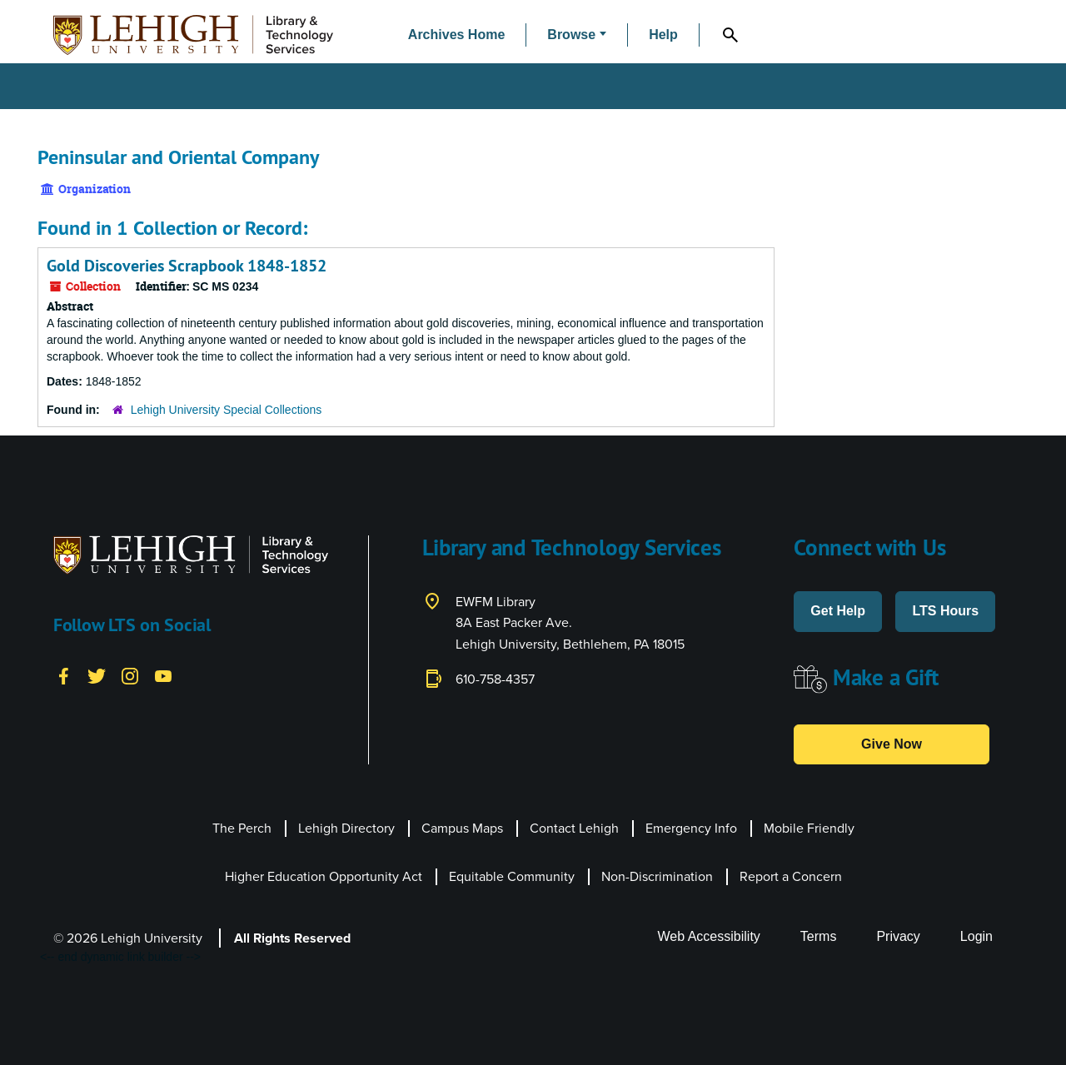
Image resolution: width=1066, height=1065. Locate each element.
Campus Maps (462, 828)
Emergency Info (691, 828)
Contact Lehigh (574, 828)
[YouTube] (163, 674)
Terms (818, 936)
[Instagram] (130, 674)
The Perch (241, 828)
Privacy (897, 936)
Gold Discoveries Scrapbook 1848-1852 (186, 265)
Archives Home (457, 34)
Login (976, 936)
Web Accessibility (709, 936)
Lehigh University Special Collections (226, 409)
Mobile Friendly (809, 828)
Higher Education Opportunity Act (323, 876)
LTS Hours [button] (945, 611)
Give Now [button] (891, 744)
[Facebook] (63, 674)
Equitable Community (512, 876)
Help (663, 34)
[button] (576, 35)
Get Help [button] (837, 611)
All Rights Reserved (292, 938)
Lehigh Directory (346, 828)
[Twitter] (97, 674)
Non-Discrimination (657, 876)
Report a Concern (791, 876)
